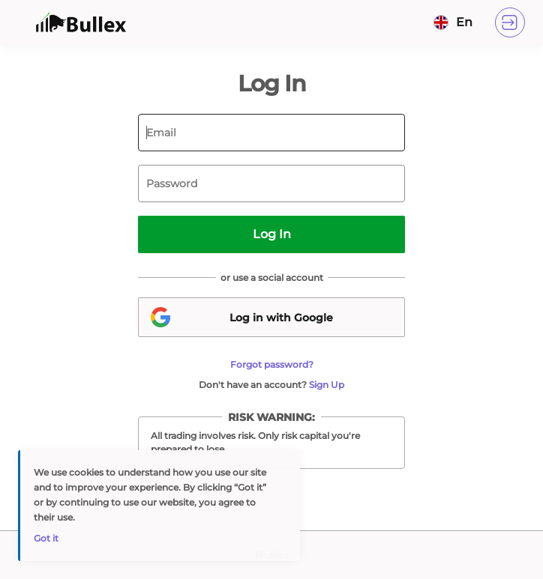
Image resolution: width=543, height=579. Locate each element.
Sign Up (326, 384)
